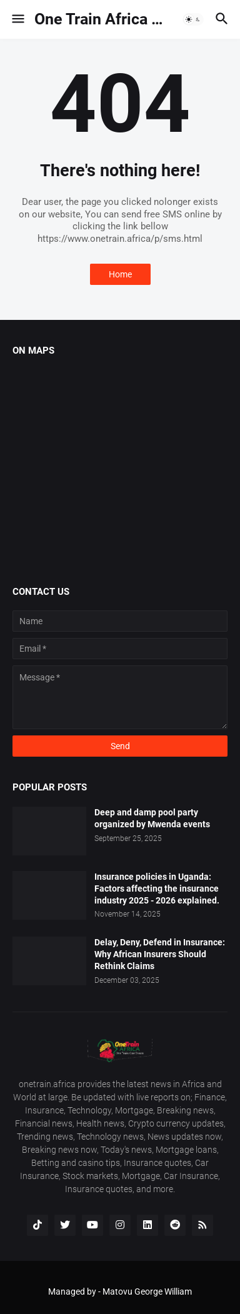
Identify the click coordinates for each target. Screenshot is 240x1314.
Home (120, 274)
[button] (17, 19)
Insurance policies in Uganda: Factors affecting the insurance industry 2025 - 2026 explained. (156, 888)
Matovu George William (147, 1292)
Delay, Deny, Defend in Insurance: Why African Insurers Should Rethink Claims (159, 954)
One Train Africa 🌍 (102, 19)
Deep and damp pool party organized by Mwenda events (152, 818)
